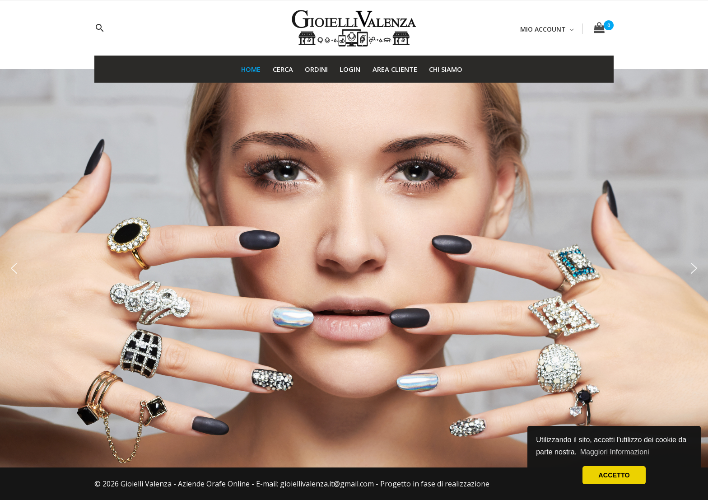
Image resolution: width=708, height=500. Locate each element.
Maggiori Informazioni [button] (614, 452)
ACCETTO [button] (613, 475)
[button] (14, 268)
